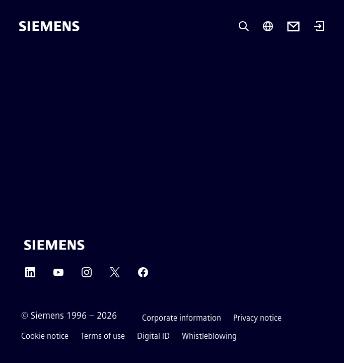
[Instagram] (87, 275)
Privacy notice (257, 318)
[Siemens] (49, 26)
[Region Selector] (268, 26)
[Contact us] (293, 26)
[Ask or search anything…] (244, 26)
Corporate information (181, 318)
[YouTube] (58, 275)
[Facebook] (143, 275)
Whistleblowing (209, 336)
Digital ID (153, 336)
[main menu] (26, 60)
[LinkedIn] (30, 275)
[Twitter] (115, 275)
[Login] (319, 27)
